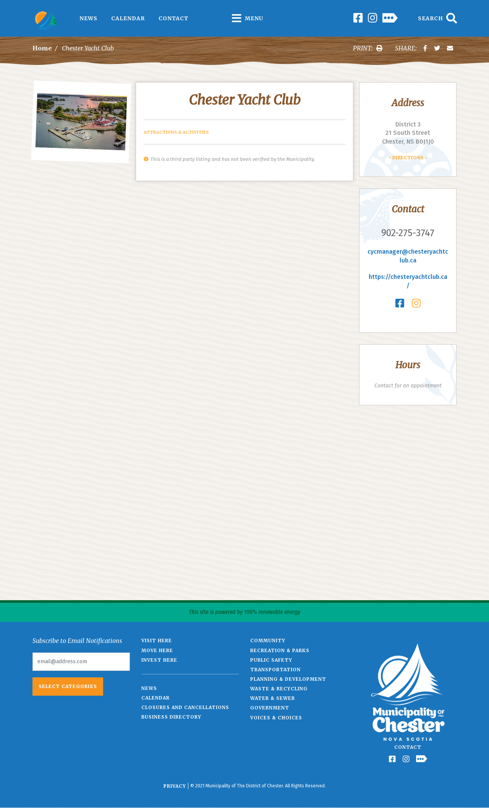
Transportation (275, 669)
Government (269, 708)
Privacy (175, 786)
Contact (173, 18)
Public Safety (271, 660)
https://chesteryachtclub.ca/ (408, 281)
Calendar (128, 18)
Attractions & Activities (176, 132)
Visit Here (156, 640)
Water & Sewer (272, 698)
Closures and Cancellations (185, 707)
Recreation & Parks (279, 650)
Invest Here (159, 660)
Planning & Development (288, 679)
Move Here (157, 650)
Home (42, 48)
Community (267, 640)
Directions (408, 157)
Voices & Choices (276, 718)
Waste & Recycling (279, 688)
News (88, 18)
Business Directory (171, 717)
